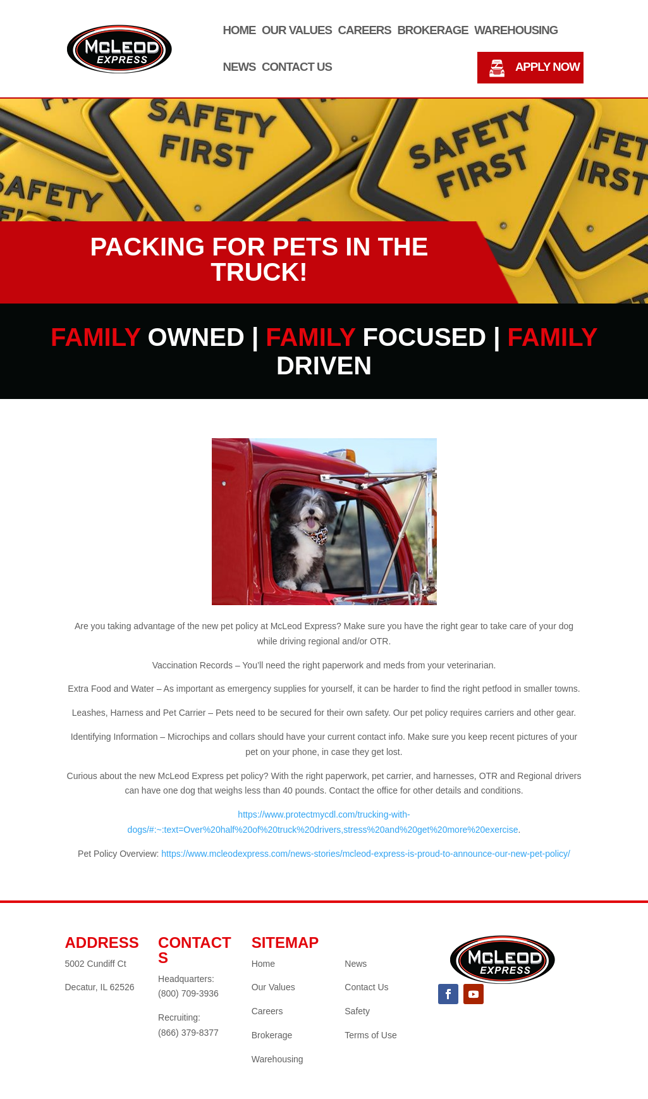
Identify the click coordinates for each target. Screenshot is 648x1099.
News (239, 67)
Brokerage (432, 31)
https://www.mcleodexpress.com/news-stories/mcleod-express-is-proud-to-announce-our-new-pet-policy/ (365, 854)
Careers (364, 31)
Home (239, 31)
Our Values (297, 31)
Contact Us (297, 67)
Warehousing (516, 31)
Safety (357, 1011)
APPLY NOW (547, 67)
